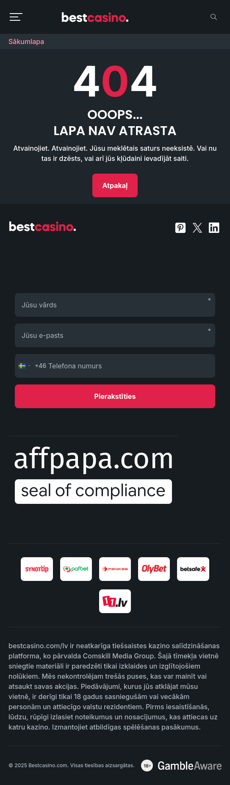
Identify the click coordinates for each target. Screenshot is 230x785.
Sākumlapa (26, 41)
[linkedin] (214, 227)
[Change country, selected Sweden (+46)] (30, 365)
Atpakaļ (115, 185)
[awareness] (190, 765)
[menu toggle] (16, 17)
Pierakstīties (115, 396)
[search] (213, 17)
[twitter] (198, 227)
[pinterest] (181, 227)
